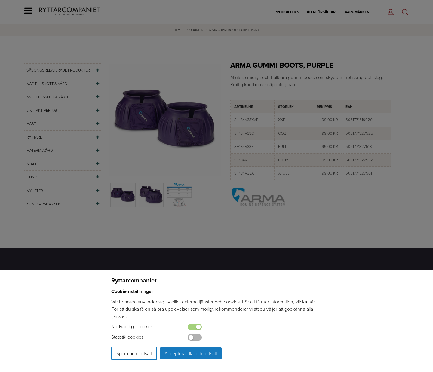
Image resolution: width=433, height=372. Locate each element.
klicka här (305, 301)
